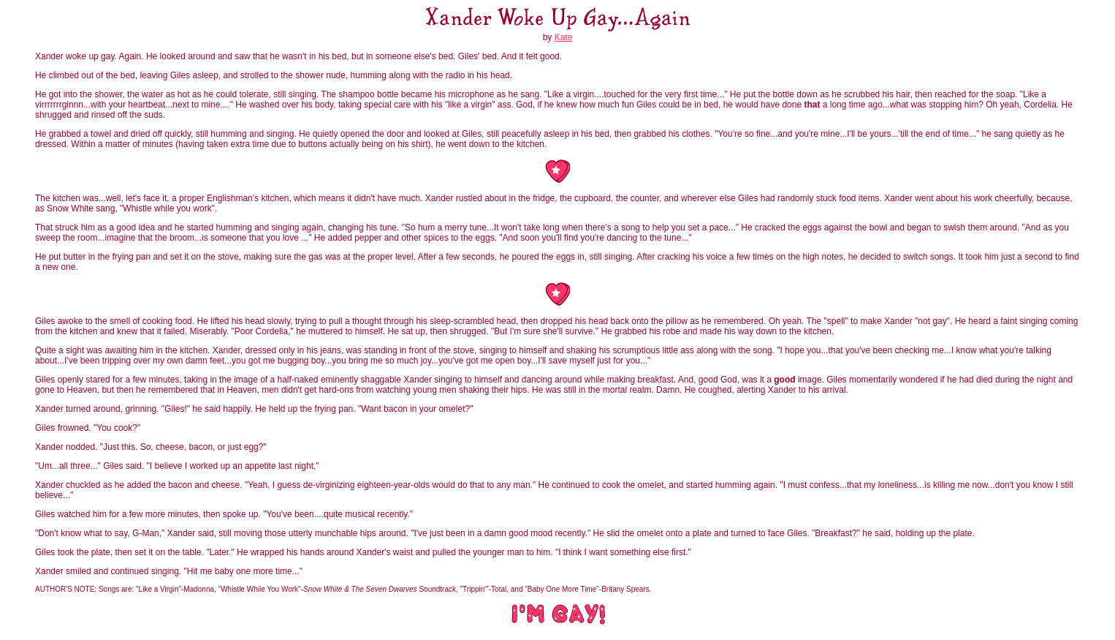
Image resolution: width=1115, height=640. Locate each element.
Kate (564, 37)
